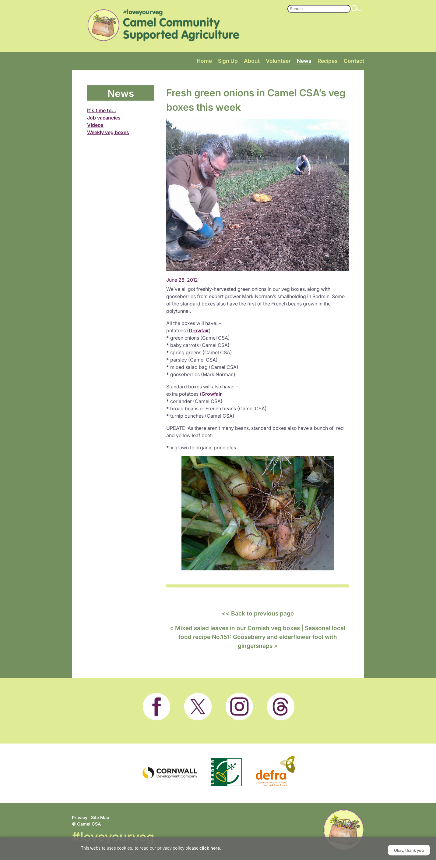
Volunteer (278, 61)
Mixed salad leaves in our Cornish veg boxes (237, 627)
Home (204, 61)
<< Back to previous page (258, 613)
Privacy (79, 817)
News (304, 61)
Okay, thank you (409, 850)
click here (209, 848)
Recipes (328, 61)
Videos (95, 125)
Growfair (199, 330)
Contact (354, 61)
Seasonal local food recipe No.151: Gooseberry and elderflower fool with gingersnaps (261, 636)
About (252, 61)
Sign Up (228, 61)
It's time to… (101, 110)
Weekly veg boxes (108, 132)
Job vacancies (104, 117)
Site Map (100, 817)
